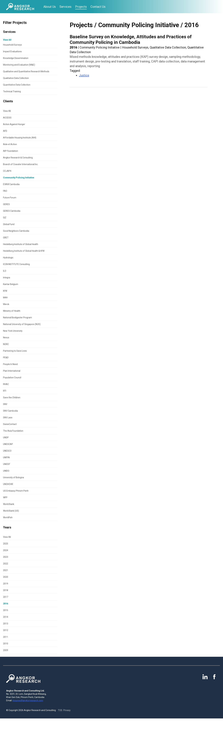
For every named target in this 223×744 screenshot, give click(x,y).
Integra (6, 277)
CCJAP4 (7, 171)
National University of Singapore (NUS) (22, 324)
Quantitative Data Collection (16, 85)
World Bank (8, 504)
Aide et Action (10, 144)
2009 (5, 650)
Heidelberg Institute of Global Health (20, 244)
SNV (5, 404)
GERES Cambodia (11, 211)
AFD (5, 131)
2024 (5, 550)
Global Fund (8, 224)
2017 (5, 597)
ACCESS (7, 117)
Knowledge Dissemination (15, 58)
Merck (6, 304)
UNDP (6, 437)
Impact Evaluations (12, 51)
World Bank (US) (11, 511)
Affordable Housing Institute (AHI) (19, 137)
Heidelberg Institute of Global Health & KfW (23, 251)
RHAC (6, 384)
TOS (60, 710)
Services (65, 7)
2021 (5, 570)
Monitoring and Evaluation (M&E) (19, 65)
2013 (5, 623)
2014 (5, 617)
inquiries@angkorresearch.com (28, 700)
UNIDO (6, 471)
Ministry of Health (11, 311)
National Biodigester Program (17, 317)
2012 (5, 630)
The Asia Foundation (13, 431)
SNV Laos (7, 417)
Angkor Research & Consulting (18, 157)
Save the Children (11, 397)
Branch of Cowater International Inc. (20, 164)
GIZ (4, 217)
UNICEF (6, 464)
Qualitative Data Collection (16, 78)
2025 (5, 543)
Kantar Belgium (10, 284)
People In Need (10, 364)
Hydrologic (8, 257)
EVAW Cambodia (11, 184)
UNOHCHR (8, 484)
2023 (5, 557)
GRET (6, 237)
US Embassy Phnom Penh (15, 491)
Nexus (6, 337)
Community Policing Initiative (18, 177)
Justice (84, 75)
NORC (6, 344)
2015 (5, 610)
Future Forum (9, 197)
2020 (5, 577)
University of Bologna (13, 477)
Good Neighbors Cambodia (16, 231)
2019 (5, 583)
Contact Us (97, 7)
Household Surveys (12, 45)
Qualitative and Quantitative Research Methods (26, 71)
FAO (5, 191)
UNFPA (6, 457)
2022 (5, 563)
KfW (5, 291)
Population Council (12, 377)
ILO (4, 271)
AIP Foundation (10, 151)
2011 (5, 637)
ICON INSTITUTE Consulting (16, 264)
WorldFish (8, 517)
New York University (12, 331)
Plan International (11, 371)
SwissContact (10, 424)
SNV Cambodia (10, 411)
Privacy (66, 710)
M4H (5, 297)
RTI (4, 391)
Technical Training (12, 91)
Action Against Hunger (14, 124)
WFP (5, 497)
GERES (6, 204)
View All (7, 111)
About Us (49, 7)
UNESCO (7, 451)
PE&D (6, 357)
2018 (5, 590)
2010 (5, 643)
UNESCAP (8, 444)
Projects (81, 7)
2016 (5, 603)
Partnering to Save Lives (15, 351)
